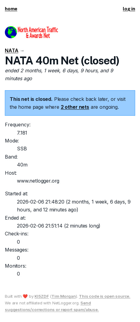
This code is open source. (104, 296)
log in (129, 8)
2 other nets (75, 107)
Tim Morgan (63, 296)
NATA (11, 50)
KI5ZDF (41, 296)
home (11, 8)
